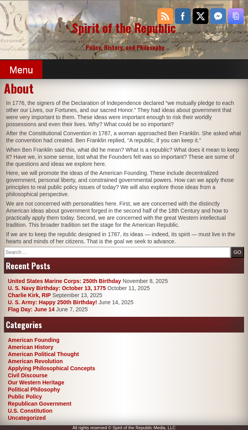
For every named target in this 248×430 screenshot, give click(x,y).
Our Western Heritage (36, 382)
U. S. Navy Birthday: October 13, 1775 (57, 288)
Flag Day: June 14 (31, 309)
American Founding (33, 340)
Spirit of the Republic (124, 28)
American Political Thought (43, 354)
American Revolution (35, 361)
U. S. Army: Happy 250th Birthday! (52, 302)
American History (30, 347)
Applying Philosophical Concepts (51, 368)
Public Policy (25, 396)
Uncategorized (27, 418)
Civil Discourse (27, 375)
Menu (21, 69)
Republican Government (39, 404)
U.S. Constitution (30, 411)
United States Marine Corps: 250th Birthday (64, 281)
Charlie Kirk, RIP (29, 295)
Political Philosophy (34, 389)
